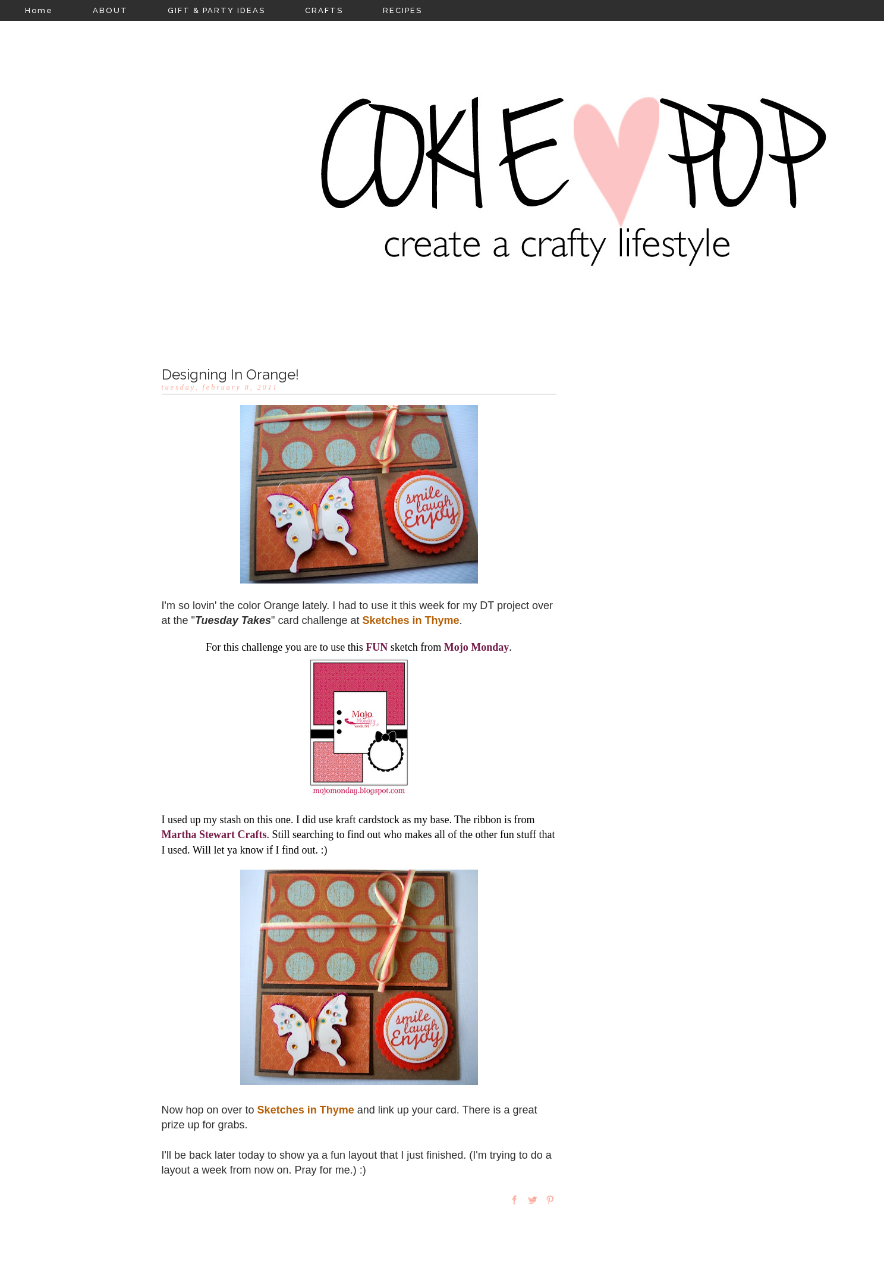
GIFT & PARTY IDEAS (216, 10)
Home (39, 10)
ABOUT (110, 10)
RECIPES (402, 10)
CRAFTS (324, 10)
